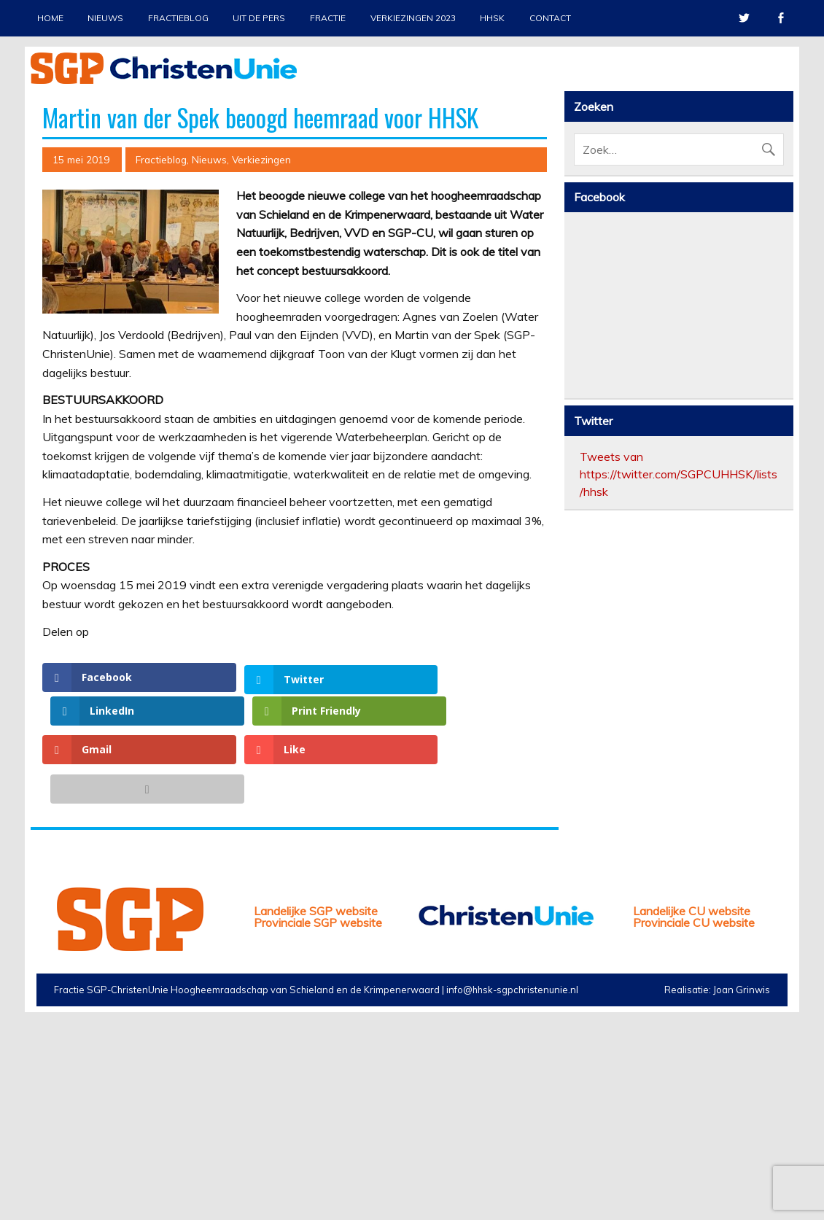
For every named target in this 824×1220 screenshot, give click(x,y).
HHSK (492, 17)
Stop (775, 110)
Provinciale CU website (694, 1119)
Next (782, 225)
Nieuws (105, 17)
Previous (42, 225)
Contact (550, 17)
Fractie (328, 17)
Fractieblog (178, 17)
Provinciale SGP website (318, 1119)
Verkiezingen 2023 (413, 17)
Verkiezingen (261, 420)
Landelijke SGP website (316, 1107)
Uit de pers (259, 17)
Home (50, 17)
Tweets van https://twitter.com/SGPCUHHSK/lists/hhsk (678, 734)
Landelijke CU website (691, 1107)
